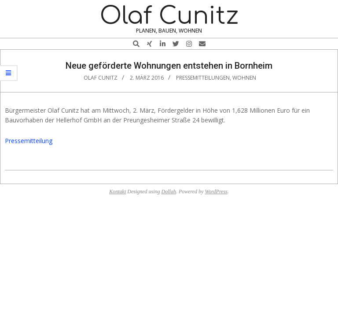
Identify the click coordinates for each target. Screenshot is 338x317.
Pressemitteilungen (203, 77)
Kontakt (117, 191)
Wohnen (244, 77)
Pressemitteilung (28, 140)
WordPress (216, 191)
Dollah (169, 191)
